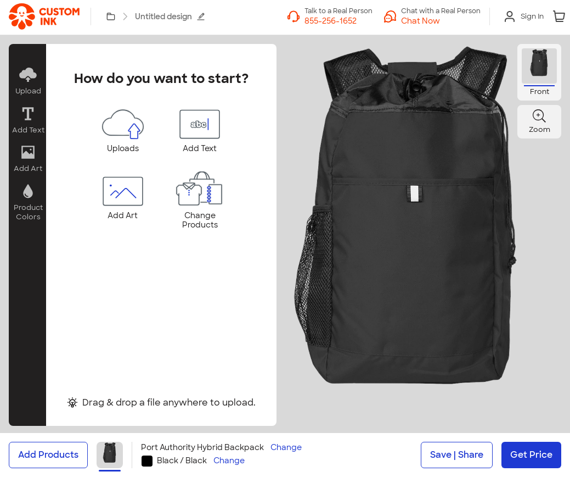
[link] (44, 16)
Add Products (48, 455)
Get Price (531, 455)
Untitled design (170, 16)
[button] (27, 81)
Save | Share (456, 455)
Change (286, 447)
